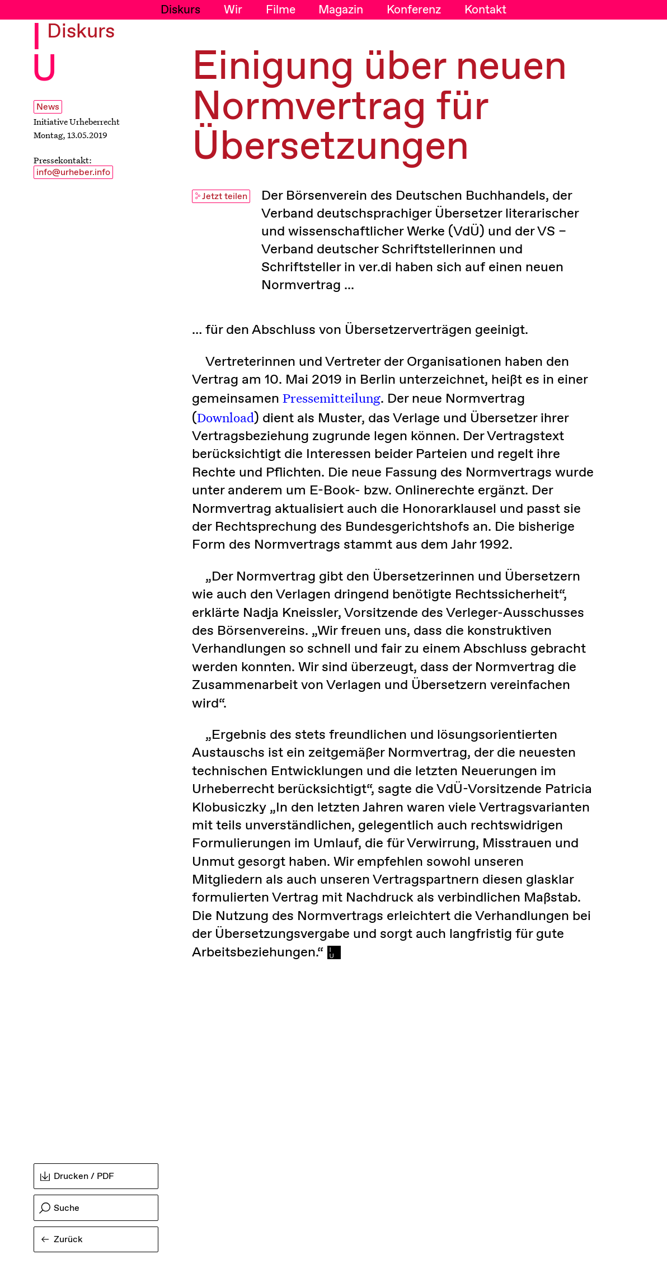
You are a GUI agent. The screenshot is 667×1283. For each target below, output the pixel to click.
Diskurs (180, 10)
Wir (233, 10)
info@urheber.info (73, 172)
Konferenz (414, 10)
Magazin (340, 10)
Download (225, 417)
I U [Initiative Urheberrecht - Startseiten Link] (44, 55)
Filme (280, 10)
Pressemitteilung (332, 397)
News (47, 107)
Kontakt (485, 10)
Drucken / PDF (77, 1176)
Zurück (62, 1240)
